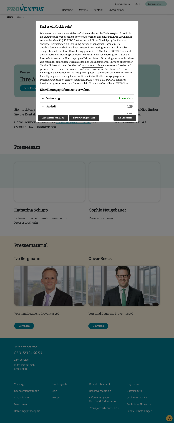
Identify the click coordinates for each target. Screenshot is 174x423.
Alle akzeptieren (125, 118)
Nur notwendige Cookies (84, 118)
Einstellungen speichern (53, 118)
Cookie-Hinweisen (92, 69)
